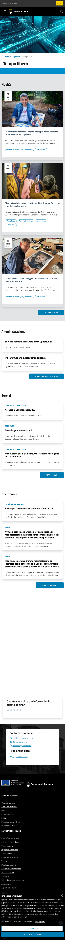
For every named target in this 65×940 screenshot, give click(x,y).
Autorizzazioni (6, 884)
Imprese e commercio (9, 849)
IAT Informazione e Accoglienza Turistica (25, 358)
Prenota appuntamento (20, 745)
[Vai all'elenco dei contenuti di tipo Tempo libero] (28, 149)
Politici (3, 818)
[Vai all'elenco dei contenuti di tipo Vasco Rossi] (41, 149)
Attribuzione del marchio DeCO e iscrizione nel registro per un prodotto (32, 455)
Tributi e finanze (7, 872)
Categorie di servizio (11, 831)
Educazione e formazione (11, 868)
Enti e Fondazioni (8, 814)
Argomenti (16, 56)
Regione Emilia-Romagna (9, 3)
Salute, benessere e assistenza (13, 880)
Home (6, 56)
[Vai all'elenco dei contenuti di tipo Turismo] (11, 224)
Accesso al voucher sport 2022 (20, 410)
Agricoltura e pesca (8, 887)
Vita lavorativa (7, 845)
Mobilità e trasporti (8, 864)
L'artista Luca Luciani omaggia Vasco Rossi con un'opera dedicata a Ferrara (31, 280)
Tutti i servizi (52, 475)
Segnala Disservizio (18, 756)
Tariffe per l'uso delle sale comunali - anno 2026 (29, 508)
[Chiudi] (62, 895)
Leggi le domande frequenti (22, 738)
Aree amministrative (9, 806)
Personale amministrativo (11, 821)
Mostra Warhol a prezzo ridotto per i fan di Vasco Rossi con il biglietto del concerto (32, 205)
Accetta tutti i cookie (32, 934)
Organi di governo (8, 802)
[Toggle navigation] (4, 11)
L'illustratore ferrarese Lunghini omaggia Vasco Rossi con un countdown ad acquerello (32, 133)
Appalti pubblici (7, 853)
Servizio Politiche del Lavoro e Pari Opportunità (28, 341)
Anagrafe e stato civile (10, 838)
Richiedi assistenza (18, 741)
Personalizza (32, 928)
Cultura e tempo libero (10, 842)
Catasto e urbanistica (9, 857)
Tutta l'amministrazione (46, 376)
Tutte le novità (51, 312)
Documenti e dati (8, 825)
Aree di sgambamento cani (18, 430)
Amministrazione (9, 795)
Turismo (4, 861)
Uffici (3, 810)
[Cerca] (61, 11)
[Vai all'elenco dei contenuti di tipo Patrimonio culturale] (13, 149)
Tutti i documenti (50, 585)
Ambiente (5, 876)
